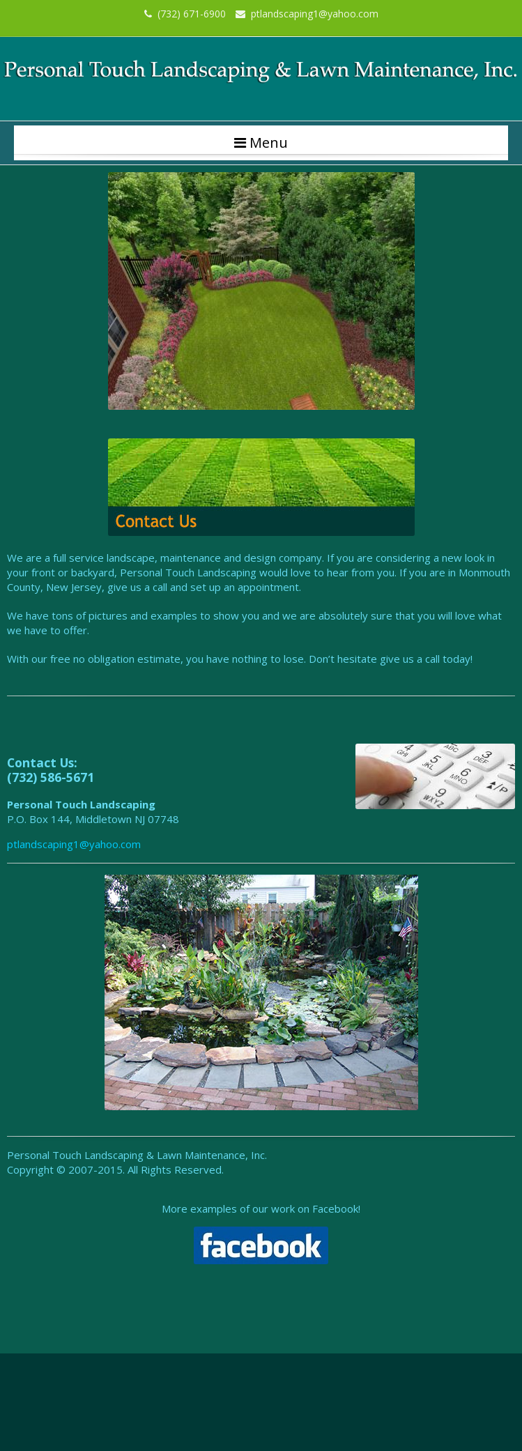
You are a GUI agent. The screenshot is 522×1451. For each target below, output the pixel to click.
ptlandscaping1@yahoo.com (307, 13)
